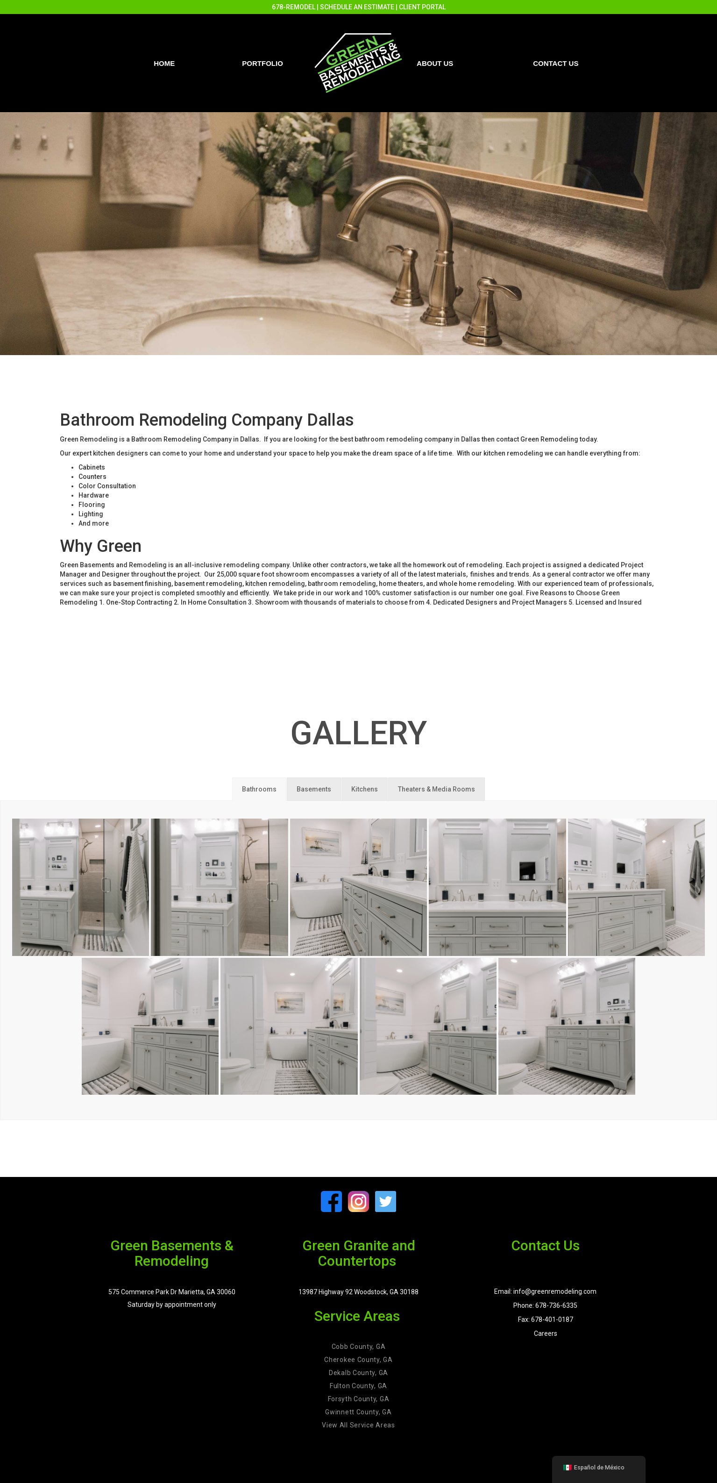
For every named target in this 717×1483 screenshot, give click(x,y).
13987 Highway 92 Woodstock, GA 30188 (358, 1292)
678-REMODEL (293, 7)
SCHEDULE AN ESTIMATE (357, 7)
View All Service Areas (358, 1425)
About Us (435, 63)
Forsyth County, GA (359, 1399)
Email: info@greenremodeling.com (545, 1291)
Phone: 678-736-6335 (545, 1305)
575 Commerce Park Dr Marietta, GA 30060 (171, 1292)
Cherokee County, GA (358, 1359)
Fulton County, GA (358, 1386)
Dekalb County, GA (358, 1372)
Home (164, 63)
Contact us (555, 63)
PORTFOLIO (262, 63)
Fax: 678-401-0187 (545, 1319)
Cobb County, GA (359, 1346)
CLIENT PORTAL (422, 7)
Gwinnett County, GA (358, 1412)
